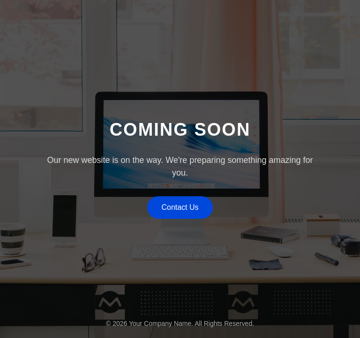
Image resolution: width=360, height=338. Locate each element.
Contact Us (179, 207)
